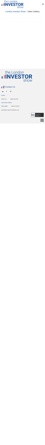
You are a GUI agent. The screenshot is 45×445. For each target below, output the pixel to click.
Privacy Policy (7, 427)
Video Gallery (6, 420)
